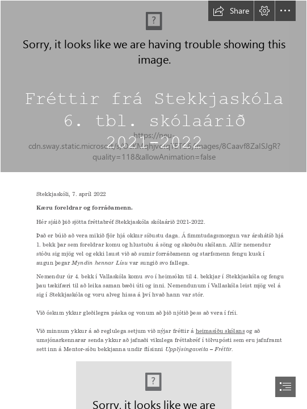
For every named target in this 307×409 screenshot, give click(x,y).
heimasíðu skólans (220, 331)
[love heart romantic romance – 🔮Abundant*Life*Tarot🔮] (153, 86)
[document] (153, 204)
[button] (231, 11)
